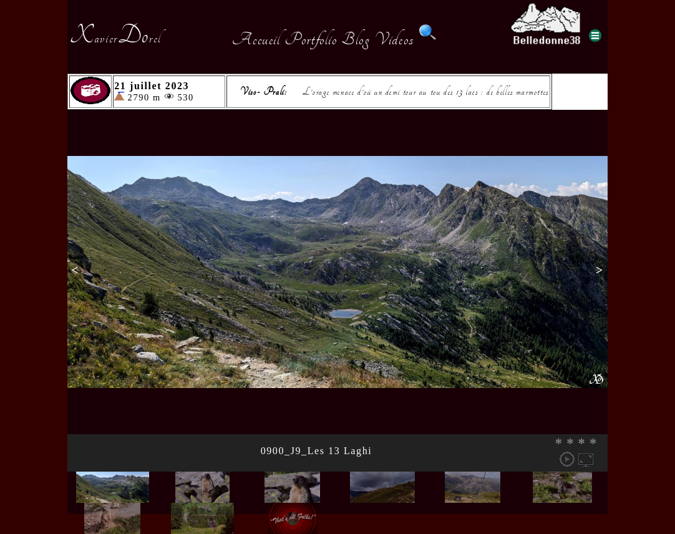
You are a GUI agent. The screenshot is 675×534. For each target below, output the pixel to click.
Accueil (256, 39)
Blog (355, 39)
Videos (394, 39)
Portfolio (310, 39)
